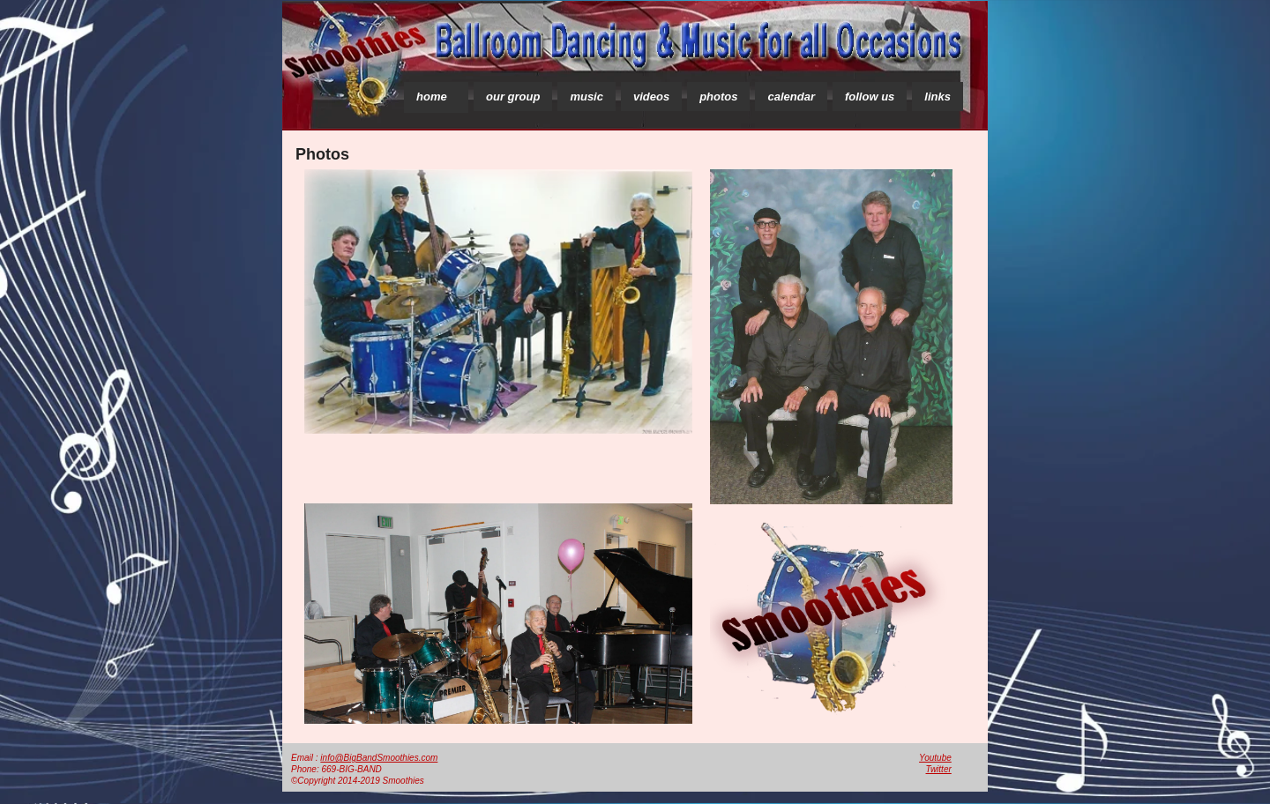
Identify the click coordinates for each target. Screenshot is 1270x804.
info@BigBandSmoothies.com (378, 758)
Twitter (939, 769)
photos (718, 96)
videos (651, 96)
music (586, 96)
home (431, 96)
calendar (790, 96)
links (937, 96)
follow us (869, 96)
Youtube (935, 758)
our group (513, 96)
